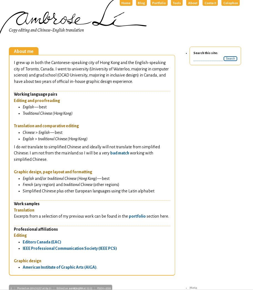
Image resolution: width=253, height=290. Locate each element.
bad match (119, 153)
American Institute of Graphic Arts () (59, 267)
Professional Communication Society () (70, 248)
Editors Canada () (42, 242)
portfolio (137, 216)
